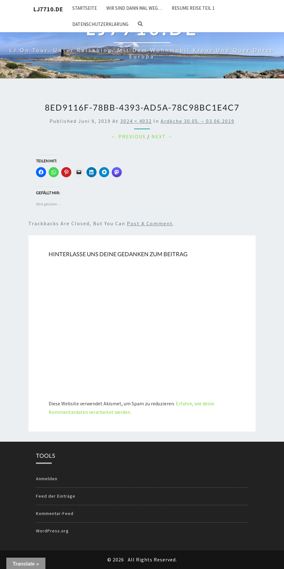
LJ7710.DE (48, 9)
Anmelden (46, 478)
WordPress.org (52, 531)
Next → (162, 136)
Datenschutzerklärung (100, 24)
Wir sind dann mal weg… (134, 8)
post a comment (150, 223)
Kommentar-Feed (55, 513)
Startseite (84, 8)
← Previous (128, 136)
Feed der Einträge (55, 496)
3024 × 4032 (136, 121)
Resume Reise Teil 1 (193, 8)
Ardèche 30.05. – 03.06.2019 (197, 121)
